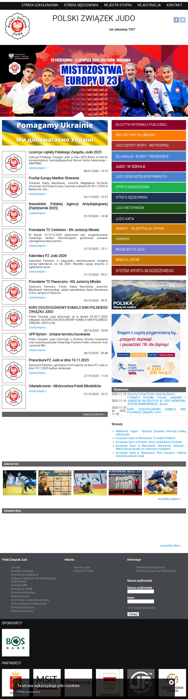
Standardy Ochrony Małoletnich (155, 570)
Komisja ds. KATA (22, 589)
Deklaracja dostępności (150, 567)
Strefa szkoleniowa (40, 5)
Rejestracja (149, 5)
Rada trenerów (20, 596)
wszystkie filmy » (170, 545)
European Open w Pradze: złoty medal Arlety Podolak (149, 442)
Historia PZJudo (84, 570)
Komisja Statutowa (23, 607)
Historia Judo (82, 567)
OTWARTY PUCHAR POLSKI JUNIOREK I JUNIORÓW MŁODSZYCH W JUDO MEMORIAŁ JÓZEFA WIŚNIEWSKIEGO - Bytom (156, 401)
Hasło (131, 597)
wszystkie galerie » (169, 498)
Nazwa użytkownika (140, 587)
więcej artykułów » (94, 414)
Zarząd (15, 567)
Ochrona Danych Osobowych (29, 603)
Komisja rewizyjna (22, 570)
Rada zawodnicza (22, 610)
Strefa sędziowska (81, 5)
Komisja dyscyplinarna (25, 574)
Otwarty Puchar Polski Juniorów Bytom (151, 394)
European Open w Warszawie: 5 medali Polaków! (145, 438)
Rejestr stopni (118, 5)
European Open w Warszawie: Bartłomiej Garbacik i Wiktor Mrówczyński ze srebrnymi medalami (151, 447)
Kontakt (174, 5)
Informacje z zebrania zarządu (30, 599)
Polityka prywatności (28, 691)
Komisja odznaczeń (23, 592)
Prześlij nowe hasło (143, 607)
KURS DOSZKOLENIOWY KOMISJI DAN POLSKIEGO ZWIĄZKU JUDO (156, 411)
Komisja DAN (19, 585)
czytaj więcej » (37, 168)
